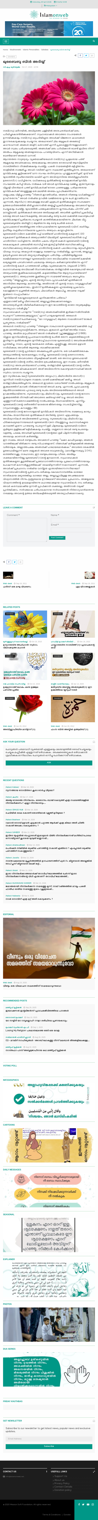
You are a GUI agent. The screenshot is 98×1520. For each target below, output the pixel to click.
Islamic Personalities (31, 50)
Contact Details (63, 1487)
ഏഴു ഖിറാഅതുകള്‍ (85, 587)
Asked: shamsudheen (15, 845)
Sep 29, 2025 (29, 1007)
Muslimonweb (15, 50)
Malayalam (50, 6)
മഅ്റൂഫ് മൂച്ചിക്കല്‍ (14, 1008)
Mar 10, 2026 (39, 883)
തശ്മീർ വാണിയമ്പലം (60, 684)
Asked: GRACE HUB (14, 810)
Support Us (60, 1476)
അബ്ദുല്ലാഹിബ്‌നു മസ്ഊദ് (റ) (19, 729)
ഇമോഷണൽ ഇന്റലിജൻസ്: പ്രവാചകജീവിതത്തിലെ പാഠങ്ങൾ (37, 1011)
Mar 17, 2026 (26, 797)
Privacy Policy (62, 1483)
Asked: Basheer (13, 820)
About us (59, 1480)
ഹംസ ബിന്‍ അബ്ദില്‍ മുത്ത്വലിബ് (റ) (69, 729)
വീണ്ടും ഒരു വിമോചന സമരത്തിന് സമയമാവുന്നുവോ (32, 986)
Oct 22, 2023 (34, 684)
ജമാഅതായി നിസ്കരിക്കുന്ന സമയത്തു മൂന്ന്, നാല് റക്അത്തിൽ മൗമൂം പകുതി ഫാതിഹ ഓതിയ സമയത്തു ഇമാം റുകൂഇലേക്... (46, 888)
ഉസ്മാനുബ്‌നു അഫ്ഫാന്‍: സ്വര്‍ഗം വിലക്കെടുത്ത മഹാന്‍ (20, 646)
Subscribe (49, 1446)
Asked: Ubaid (12, 871)
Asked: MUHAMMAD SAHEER (18, 883)
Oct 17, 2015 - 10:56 (30, 67)
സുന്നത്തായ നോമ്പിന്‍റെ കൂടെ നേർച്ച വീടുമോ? (30, 790)
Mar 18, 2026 (27, 787)
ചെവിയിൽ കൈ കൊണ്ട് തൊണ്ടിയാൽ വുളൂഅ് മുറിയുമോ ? (35, 813)
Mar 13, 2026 (28, 832)
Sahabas (44, 50)
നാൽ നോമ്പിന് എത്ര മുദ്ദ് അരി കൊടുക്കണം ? (29, 899)
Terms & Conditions (51, 1515)
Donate (67, 1515)
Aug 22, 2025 (29, 1047)
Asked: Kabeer (12, 787)
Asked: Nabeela (13, 896)
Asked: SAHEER (13, 833)
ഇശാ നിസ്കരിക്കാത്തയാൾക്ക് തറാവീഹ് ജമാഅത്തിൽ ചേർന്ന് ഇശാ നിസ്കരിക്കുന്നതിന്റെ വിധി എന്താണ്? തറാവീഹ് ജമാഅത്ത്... (41, 875)
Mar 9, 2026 (28, 896)
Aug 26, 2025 (39, 1037)
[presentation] (26, 548)
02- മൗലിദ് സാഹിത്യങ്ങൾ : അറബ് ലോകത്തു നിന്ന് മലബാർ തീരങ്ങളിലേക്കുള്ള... (48, 1040)
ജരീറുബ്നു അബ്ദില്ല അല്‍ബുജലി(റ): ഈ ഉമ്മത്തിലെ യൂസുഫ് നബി (71, 689)
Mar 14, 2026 (28, 820)
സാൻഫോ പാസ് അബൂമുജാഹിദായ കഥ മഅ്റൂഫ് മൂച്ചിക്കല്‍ (36, 1050)
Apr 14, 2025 (77, 684)
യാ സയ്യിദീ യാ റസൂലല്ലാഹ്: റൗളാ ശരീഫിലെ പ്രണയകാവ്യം (36, 1021)
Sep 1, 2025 (37, 1027)
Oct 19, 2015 (35, 642)
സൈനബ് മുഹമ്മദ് (14, 1018)
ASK (49, 763)
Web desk (7, 584)
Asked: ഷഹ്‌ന (12, 797)
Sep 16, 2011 (20, 583)
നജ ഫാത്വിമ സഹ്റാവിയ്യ (14, 684)
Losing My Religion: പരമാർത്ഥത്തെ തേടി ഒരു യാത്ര (32, 1031)
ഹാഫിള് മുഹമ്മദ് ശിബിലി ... (63, 642)
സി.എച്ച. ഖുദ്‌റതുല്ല (11, 67)
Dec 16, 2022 (83, 642)
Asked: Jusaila (12, 858)
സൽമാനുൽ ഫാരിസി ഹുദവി (18, 1037)
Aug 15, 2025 (20, 983)
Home (5, 50)
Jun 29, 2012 (20, 726)
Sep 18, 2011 (88, 583)
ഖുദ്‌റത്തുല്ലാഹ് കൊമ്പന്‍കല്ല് (15, 642)
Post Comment (57, 538)
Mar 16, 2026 (31, 810)
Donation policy (62, 1490)
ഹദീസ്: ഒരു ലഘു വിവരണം (17, 587)
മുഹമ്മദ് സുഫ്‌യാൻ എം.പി (17, 1028)
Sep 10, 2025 (30, 1017)
